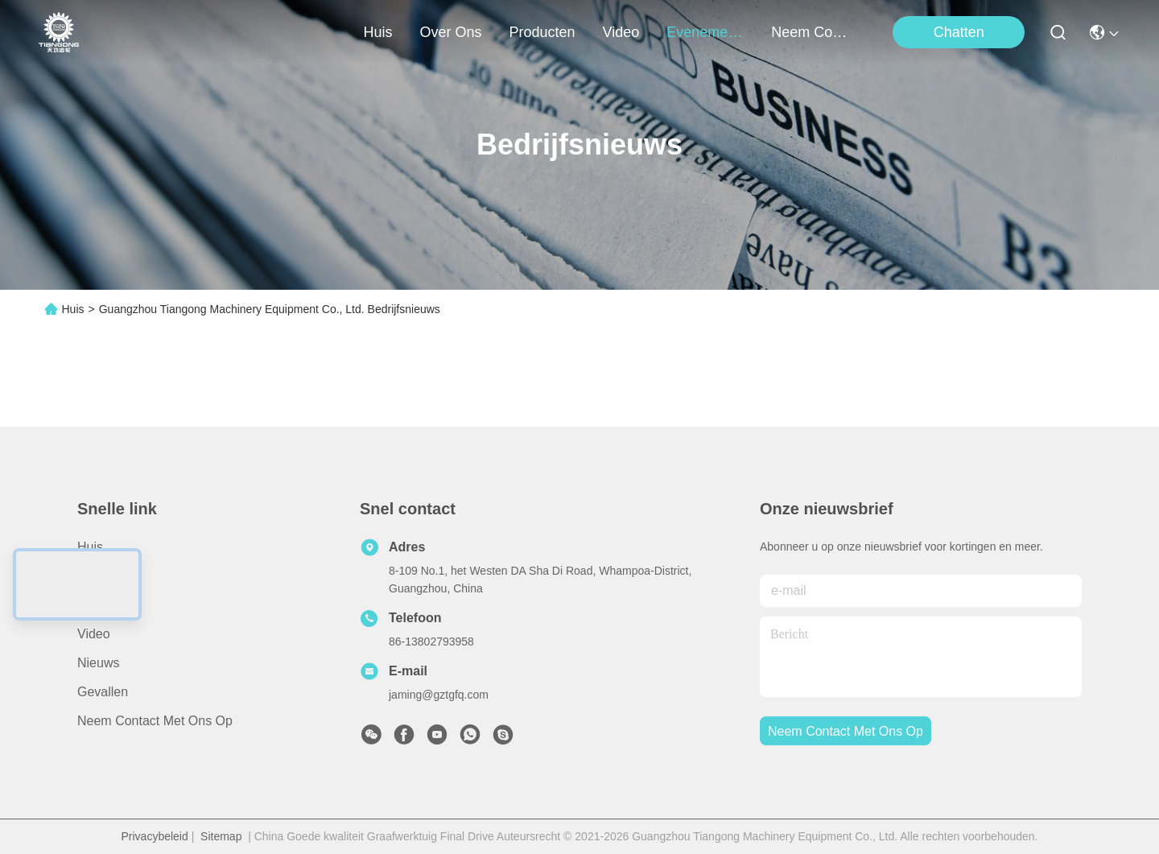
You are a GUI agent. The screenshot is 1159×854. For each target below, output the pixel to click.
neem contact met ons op (809, 32)
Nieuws (98, 663)
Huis (378, 32)
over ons (451, 32)
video (621, 32)
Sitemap (220, 836)
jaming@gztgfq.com (439, 694)
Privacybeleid (154, 836)
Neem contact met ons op (155, 721)
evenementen (705, 32)
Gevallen (102, 692)
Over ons (104, 576)
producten (542, 32)
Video (93, 634)
